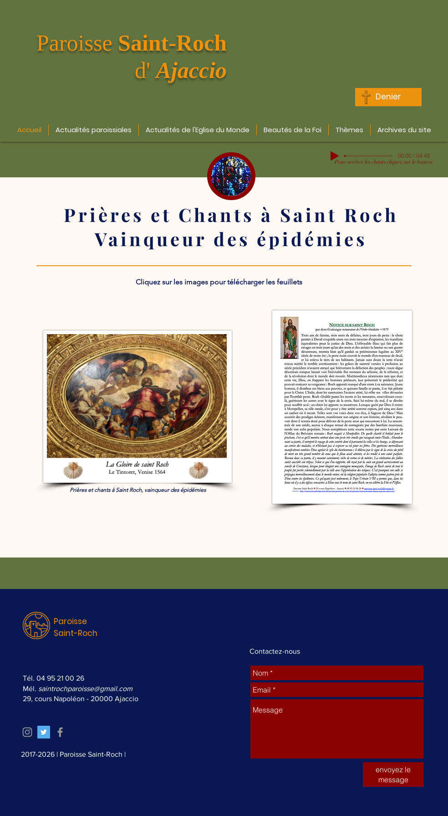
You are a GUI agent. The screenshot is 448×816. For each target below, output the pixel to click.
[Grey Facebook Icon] (60, 732)
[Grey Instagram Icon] (27, 732)
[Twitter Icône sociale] (43, 732)
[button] (93, 129)
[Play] (335, 155)
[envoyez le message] (393, 774)
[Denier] (388, 97)
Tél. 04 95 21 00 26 (53, 678)
